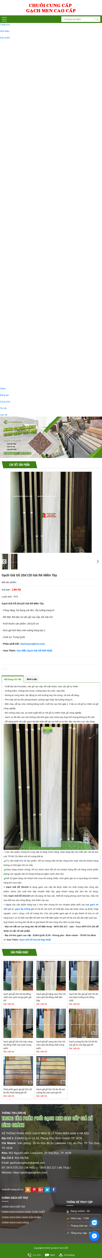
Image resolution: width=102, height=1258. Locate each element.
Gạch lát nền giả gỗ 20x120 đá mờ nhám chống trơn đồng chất (83, 997)
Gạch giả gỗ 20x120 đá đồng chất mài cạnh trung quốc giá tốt (17, 997)
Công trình (5, 401)
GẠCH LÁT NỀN (15, 42)
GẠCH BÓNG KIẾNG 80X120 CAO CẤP (31, 117)
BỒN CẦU (17, 378)
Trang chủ (5, 24)
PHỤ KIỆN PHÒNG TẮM (24, 354)
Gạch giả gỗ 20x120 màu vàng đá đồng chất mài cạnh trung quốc (17, 1044)
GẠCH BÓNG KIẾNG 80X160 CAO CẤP (31, 57)
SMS (52, 1255)
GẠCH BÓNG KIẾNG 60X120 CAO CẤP (31, 45)
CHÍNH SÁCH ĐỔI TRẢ (13, 1206)
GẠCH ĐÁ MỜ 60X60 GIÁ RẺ (26, 313)
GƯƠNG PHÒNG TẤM (23, 366)
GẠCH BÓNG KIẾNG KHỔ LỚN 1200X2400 (33, 81)
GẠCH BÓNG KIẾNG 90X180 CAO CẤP (31, 111)
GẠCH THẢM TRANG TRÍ (24, 255)
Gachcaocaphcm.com (32, 643)
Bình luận (32, 679)
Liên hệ (3, 415)
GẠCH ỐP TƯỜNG (16, 187)
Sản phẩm (5, 37)
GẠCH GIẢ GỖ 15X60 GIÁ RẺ (26, 331)
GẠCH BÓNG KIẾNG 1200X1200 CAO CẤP (33, 63)
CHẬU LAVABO (19, 360)
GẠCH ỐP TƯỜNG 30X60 (24, 190)
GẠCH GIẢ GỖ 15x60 (22, 278)
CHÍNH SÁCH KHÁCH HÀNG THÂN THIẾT (23, 1211)
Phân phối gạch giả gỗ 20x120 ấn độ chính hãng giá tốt (17, 1091)
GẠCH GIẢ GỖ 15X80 (22, 284)
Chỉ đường (69, 1255)
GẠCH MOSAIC (19, 213)
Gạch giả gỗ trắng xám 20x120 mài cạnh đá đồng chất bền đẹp (51, 997)
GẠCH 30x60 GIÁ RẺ (22, 307)
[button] (4, 19)
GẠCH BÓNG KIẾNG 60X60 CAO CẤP (31, 99)
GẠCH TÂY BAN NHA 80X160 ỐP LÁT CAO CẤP (36, 173)
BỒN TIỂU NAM (19, 372)
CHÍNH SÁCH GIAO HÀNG (15, 1222)
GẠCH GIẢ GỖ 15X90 (22, 290)
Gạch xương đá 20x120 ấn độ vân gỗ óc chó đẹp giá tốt (83, 1043)
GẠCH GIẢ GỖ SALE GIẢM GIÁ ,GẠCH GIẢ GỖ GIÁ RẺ (39, 296)
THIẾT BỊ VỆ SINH (16, 351)
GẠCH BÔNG (18, 237)
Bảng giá (4, 395)
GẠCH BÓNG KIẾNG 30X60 (25, 135)
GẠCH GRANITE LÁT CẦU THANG (29, 141)
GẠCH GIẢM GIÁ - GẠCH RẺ (21, 304)
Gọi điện (37, 1255)
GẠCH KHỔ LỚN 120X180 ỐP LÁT (29, 69)
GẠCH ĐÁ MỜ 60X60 (22, 105)
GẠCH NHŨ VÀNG (21, 207)
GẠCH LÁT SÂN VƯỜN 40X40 (32, 222)
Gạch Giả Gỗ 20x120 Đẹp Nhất (35, 939)
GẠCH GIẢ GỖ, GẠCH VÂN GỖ (22, 263)
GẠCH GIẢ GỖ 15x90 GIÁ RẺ (26, 319)
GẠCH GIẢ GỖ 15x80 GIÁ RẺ (26, 325)
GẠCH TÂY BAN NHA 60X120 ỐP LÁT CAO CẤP (36, 179)
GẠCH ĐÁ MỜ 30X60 (22, 129)
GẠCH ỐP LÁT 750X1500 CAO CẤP (30, 123)
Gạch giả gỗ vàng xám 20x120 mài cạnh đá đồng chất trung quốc (50, 1044)
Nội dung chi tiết (12, 679)
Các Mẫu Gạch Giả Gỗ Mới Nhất (34, 650)
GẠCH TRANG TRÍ (16, 204)
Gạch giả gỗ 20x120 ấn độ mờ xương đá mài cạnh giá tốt (50, 1091)
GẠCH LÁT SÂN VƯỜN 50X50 (32, 225)
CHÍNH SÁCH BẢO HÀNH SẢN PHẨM (21, 1217)
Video (3, 388)
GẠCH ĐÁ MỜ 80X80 (22, 93)
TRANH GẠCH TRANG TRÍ (25, 249)
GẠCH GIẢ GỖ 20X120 (23, 266)
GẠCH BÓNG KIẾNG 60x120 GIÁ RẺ (30, 337)
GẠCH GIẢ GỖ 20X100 (23, 272)
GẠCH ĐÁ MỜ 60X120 (23, 51)
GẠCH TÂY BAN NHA (17, 164)
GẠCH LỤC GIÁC (20, 243)
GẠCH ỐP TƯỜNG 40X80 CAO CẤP (30, 196)
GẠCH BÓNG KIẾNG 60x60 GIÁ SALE (31, 343)
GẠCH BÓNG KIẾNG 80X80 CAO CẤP (31, 87)
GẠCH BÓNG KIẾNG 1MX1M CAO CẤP (31, 75)
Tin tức (3, 408)
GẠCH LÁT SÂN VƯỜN (23, 219)
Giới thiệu (4, 31)
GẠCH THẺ (17, 231)
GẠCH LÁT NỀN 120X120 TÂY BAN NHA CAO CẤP (37, 167)
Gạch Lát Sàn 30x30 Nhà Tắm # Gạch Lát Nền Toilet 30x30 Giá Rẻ (44, 156)
